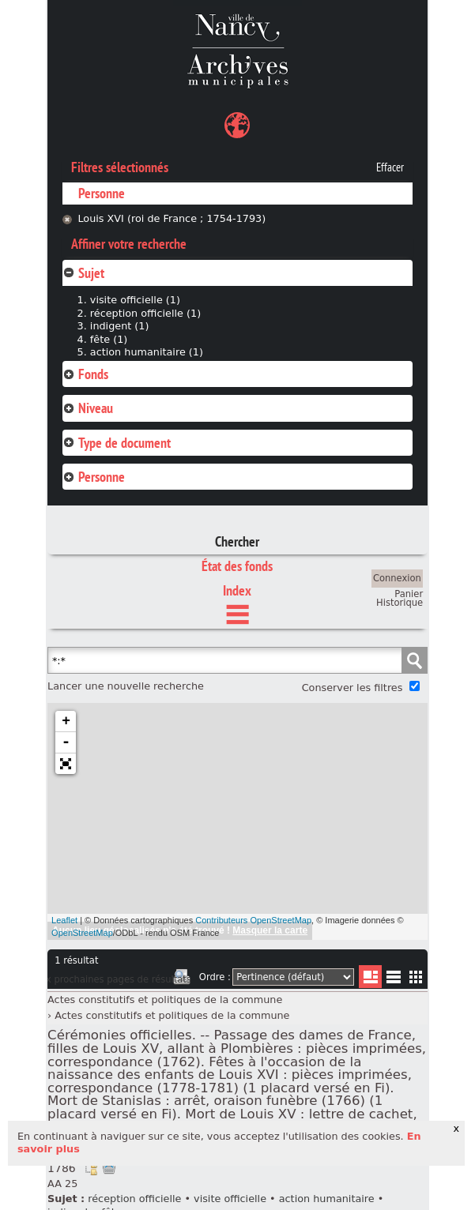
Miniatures (416, 976)
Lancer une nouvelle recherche (125, 686)
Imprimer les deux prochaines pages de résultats (181, 979)
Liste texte (393, 979)
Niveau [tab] (87, 408)
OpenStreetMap (82, 933)
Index (237, 590)
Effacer (390, 167)
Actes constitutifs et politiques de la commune (164, 999)
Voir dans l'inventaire (91, 1168)
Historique (399, 602)
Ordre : (215, 977)
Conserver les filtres (352, 687)
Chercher (237, 541)
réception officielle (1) (145, 313)
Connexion (397, 578)
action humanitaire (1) (146, 352)
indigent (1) (119, 326)
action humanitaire (327, 1198)
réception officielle (134, 1198)
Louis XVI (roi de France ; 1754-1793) (171, 218)
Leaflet (64, 920)
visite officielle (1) (135, 300)
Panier (408, 593)
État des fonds (237, 566)
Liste (370, 976)
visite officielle (230, 1198)
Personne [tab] (93, 477)
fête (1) (108, 339)
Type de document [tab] (116, 443)
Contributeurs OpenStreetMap (253, 920)
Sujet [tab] (83, 273)
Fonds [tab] (85, 374)
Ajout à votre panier (109, 1168)
